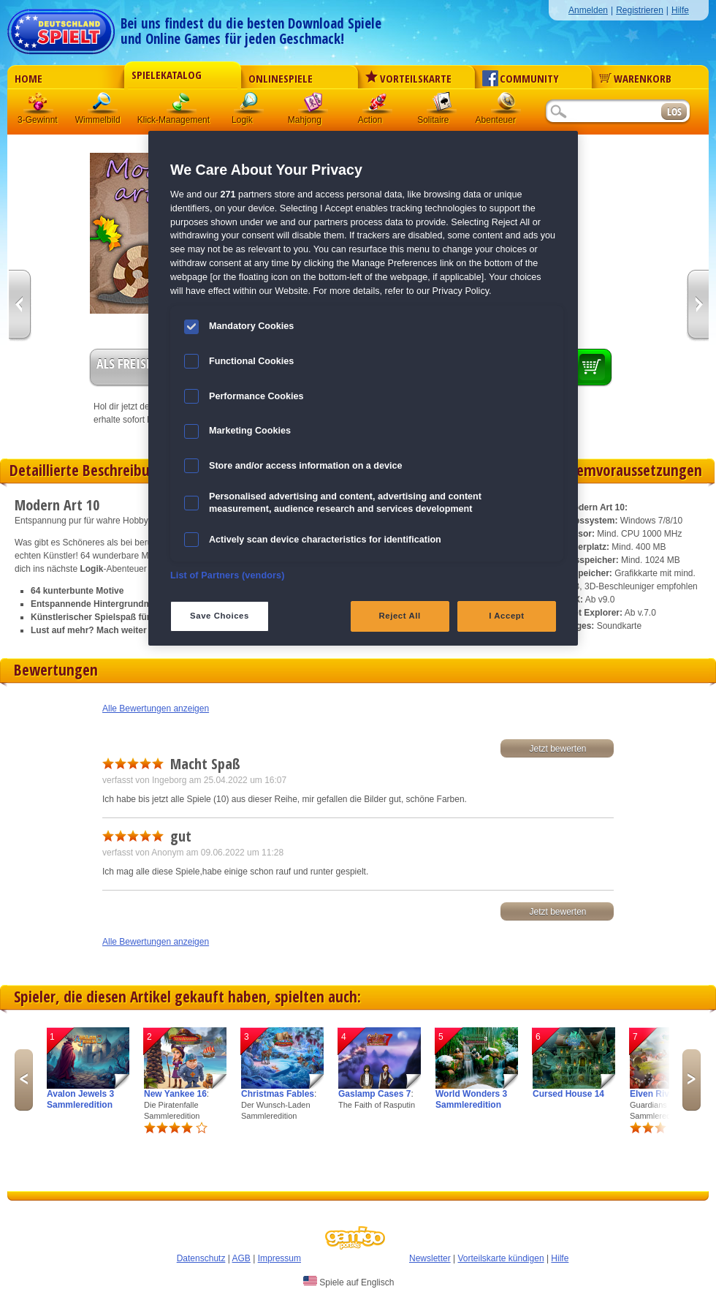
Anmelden (588, 10)
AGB (241, 1258)
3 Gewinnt (38, 105)
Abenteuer (506, 105)
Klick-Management (182, 105)
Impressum (279, 1258)
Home (28, 78)
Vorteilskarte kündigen (500, 1258)
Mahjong (313, 105)
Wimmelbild (103, 105)
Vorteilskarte (408, 78)
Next (691, 1080)
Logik (249, 105)
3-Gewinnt (38, 120)
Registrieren (639, 10)
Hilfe (680, 10)
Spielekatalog (167, 74)
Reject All (400, 615)
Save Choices (219, 615)
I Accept (506, 615)
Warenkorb (635, 78)
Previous (24, 1080)
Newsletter (430, 1258)
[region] (363, 388)
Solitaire (442, 105)
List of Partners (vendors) (227, 575)
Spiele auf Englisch (348, 1282)
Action (377, 105)
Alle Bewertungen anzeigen (155, 708)
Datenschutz (201, 1258)
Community (520, 78)
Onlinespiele (280, 78)
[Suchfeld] (602, 112)
